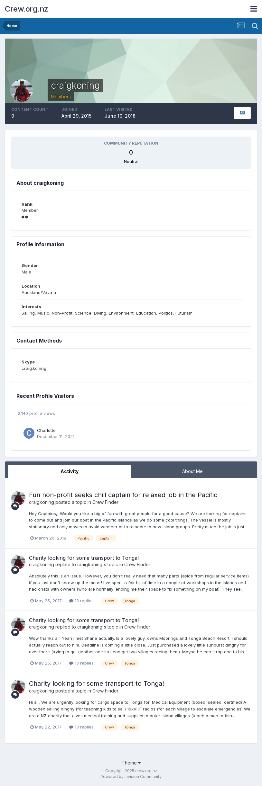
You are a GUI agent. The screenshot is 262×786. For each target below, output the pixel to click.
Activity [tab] (70, 471)
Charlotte (46, 430)
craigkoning (41, 502)
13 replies (81, 600)
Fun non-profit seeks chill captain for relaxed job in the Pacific (123, 495)
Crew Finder (105, 502)
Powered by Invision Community (131, 776)
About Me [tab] (192, 471)
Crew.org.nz (26, 8)
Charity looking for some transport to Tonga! (84, 558)
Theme (131, 762)
